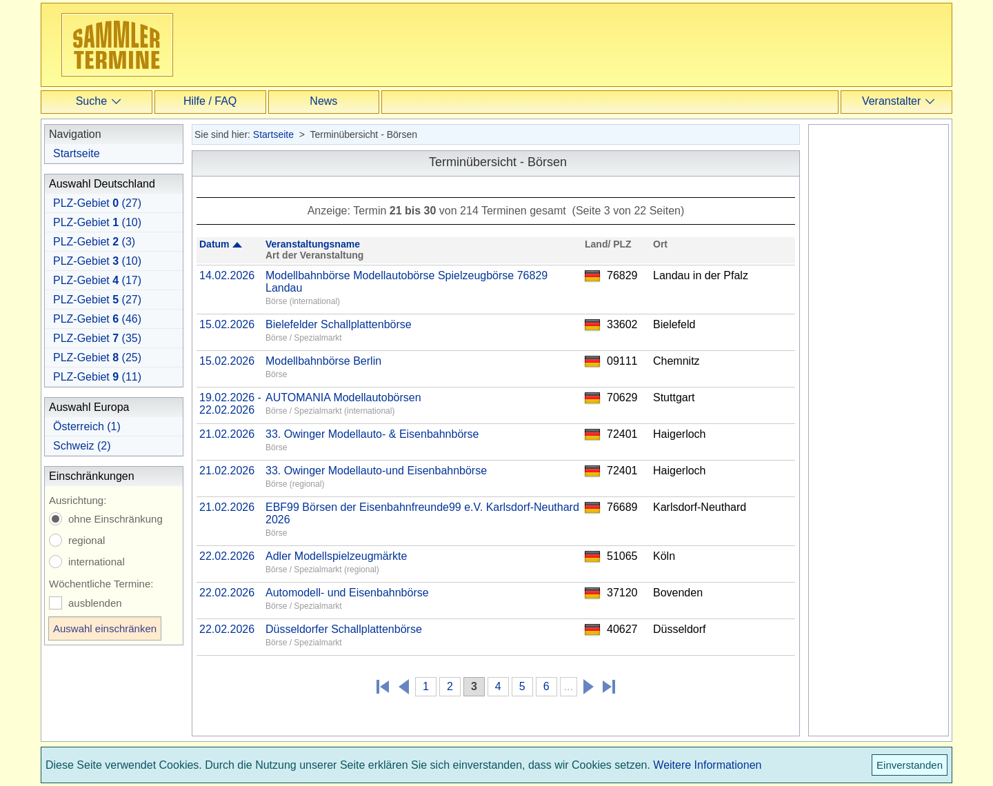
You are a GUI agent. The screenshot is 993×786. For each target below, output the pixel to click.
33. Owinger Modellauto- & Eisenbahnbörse (372, 434)
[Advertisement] (499, 44)
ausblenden (95, 603)
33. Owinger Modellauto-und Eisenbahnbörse (376, 470)
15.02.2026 (226, 324)
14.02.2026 (226, 275)
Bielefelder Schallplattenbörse (338, 324)
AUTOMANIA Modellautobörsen (343, 397)
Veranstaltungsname (312, 244)
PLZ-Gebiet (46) (97, 319)
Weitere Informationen (707, 765)
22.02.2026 (226, 556)
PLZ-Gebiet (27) (97, 203)
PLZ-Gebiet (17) (97, 280)
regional (86, 540)
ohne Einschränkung (115, 519)
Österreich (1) (87, 426)
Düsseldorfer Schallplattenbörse (343, 629)
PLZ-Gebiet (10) (97, 222)
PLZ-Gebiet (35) (97, 338)
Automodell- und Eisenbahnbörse (347, 592)
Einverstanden (909, 765)
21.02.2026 (226, 434)
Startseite (76, 153)
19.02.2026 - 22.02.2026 (230, 404)
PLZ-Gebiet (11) (97, 377)
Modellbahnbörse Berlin (323, 361)
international (96, 561)
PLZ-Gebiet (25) (97, 357)
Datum (214, 244)
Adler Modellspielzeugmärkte (336, 556)
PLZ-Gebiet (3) (94, 242)
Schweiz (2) (82, 446)
